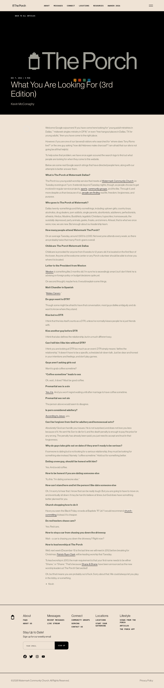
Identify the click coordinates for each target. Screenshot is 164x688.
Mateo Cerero (53, 293)
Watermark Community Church (118, 180)
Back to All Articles (23, 16)
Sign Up (61, 645)
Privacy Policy (146, 680)
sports (84, 188)
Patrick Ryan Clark (66, 554)
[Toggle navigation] (151, 5)
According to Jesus (55, 415)
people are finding (91, 192)
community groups (97, 188)
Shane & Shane (89, 564)
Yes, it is (49, 392)
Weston (49, 271)
